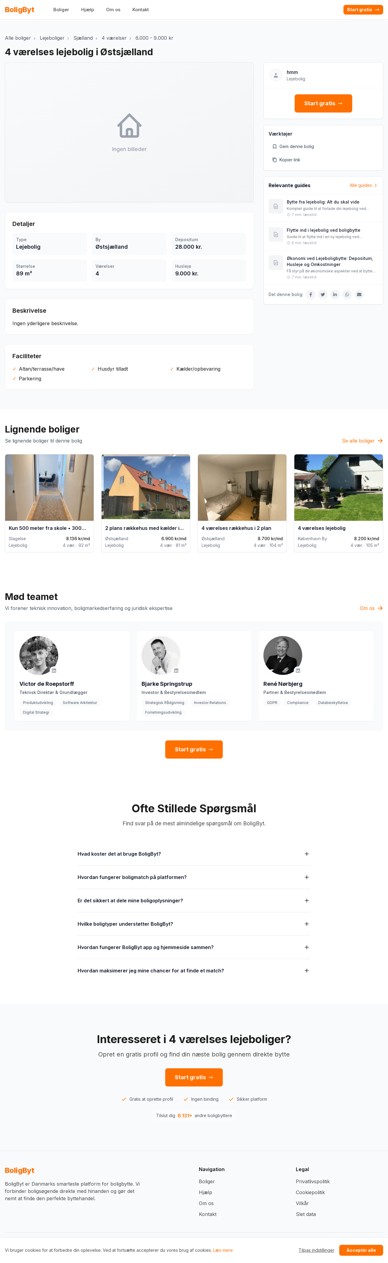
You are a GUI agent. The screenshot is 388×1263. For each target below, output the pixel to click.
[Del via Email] (359, 294)
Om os (113, 9)
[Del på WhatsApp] (347, 294)
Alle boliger (18, 38)
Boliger (61, 9)
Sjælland (83, 38)
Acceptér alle (361, 1250)
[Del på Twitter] (323, 294)
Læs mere (223, 1250)
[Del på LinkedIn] (335, 294)
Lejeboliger (52, 38)
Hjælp (87, 9)
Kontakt (140, 9)
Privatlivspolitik (313, 1181)
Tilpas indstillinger (316, 1250)
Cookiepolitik (310, 1192)
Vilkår (302, 1203)
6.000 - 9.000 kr (154, 38)
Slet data (306, 1214)
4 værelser (114, 38)
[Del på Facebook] (311, 294)
